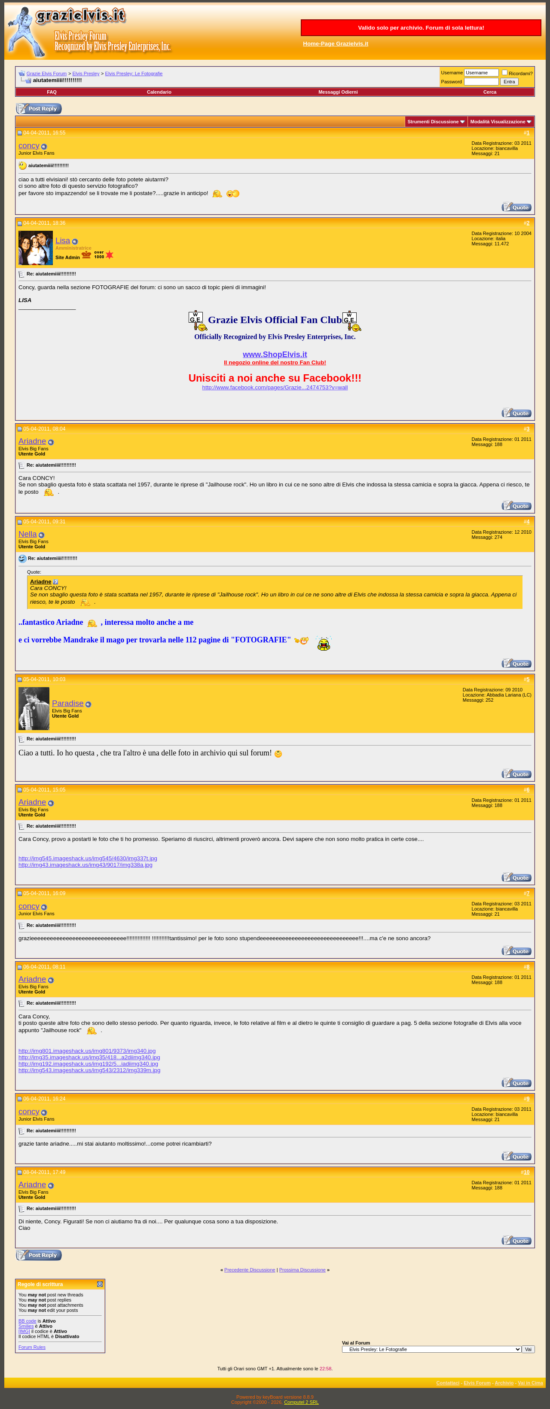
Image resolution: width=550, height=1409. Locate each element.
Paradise (68, 703)
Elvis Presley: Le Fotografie (134, 73)
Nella (27, 533)
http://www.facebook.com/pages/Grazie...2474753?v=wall (275, 387)
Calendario (159, 92)
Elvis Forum (477, 1382)
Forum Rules (32, 1347)
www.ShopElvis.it (275, 354)
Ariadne (32, 441)
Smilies (26, 1326)
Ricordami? (517, 73)
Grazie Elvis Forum (47, 73)
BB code (27, 1320)
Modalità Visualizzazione (498, 121)
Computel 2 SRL (301, 1402)
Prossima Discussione (302, 1269)
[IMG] (24, 1331)
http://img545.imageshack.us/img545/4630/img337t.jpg (87, 858)
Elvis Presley (85, 73)
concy (29, 145)
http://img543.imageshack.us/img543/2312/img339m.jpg (89, 1070)
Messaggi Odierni (338, 92)
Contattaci (448, 1382)
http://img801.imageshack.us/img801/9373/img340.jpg (87, 1051)
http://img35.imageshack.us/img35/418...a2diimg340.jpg (89, 1057)
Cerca (490, 92)
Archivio (504, 1382)
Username (452, 72)
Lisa (62, 240)
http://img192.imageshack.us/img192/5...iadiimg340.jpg (88, 1064)
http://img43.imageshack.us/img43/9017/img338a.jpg (85, 865)
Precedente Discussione (249, 1269)
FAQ (52, 92)
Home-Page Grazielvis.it (335, 43)
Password (451, 81)
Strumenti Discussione (433, 121)
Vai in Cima (530, 1382)
